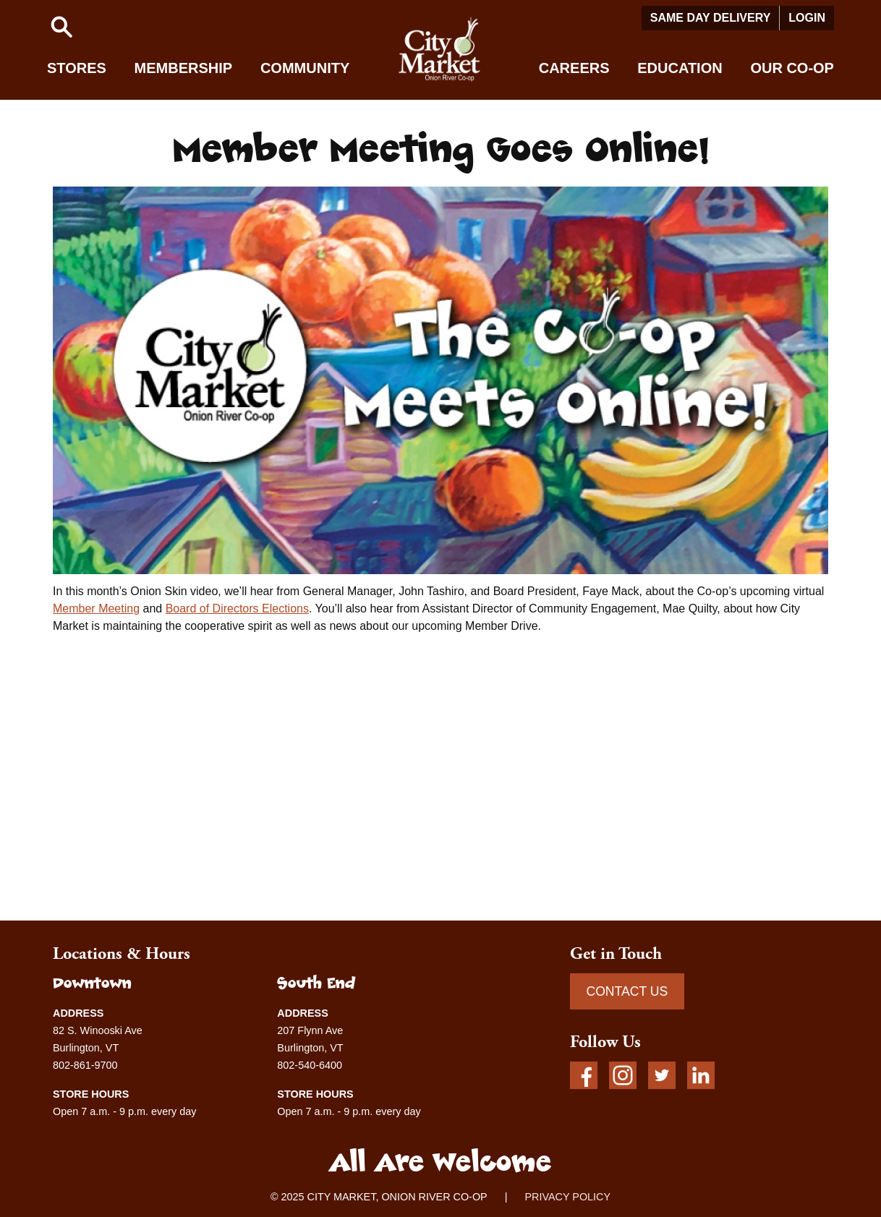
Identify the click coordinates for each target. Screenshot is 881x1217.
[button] (61, 26)
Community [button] (304, 68)
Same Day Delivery (710, 18)
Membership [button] (184, 68)
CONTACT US (627, 991)
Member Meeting (96, 608)
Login (806, 18)
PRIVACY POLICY (567, 1197)
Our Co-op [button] (792, 68)
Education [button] (679, 68)
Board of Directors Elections (237, 608)
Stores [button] (76, 68)
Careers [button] (574, 68)
